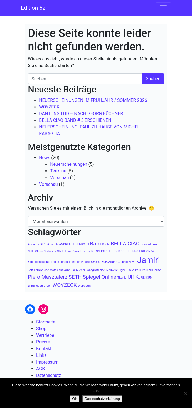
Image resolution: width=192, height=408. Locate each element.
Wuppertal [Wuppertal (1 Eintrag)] (85, 286)
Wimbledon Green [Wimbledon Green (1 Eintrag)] (39, 286)
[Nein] (185, 393)
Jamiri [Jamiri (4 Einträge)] (148, 260)
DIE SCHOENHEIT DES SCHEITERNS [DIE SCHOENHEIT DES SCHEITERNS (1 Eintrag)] (114, 251)
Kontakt (43, 348)
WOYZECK (49, 107)
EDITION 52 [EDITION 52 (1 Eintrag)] (147, 251)
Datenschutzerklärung (102, 399)
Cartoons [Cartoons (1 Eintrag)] (50, 251)
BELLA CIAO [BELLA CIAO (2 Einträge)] (125, 243)
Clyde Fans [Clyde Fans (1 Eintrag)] (64, 251)
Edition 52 (33, 7)
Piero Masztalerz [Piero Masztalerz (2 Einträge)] (47, 277)
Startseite (45, 322)
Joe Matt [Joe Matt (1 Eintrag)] (50, 270)
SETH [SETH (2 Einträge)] (75, 277)
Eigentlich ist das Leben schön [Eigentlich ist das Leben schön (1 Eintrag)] (48, 262)
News (44, 157)
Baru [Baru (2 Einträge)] (95, 243)
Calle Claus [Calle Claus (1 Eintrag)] (35, 251)
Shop (41, 328)
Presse (43, 342)
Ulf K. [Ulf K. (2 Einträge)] (133, 277)
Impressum (47, 362)
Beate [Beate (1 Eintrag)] (106, 244)
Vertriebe (45, 335)
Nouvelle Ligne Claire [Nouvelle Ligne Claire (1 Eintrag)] (120, 270)
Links (41, 355)
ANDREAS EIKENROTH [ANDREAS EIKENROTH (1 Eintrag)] (74, 244)
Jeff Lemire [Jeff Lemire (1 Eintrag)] (35, 270)
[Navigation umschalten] (163, 7)
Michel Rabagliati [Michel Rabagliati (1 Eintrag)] (87, 270)
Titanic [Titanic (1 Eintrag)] (121, 278)
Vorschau (59, 177)
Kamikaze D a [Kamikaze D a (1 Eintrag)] (66, 270)
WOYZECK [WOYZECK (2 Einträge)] (64, 285)
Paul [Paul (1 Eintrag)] (138, 270)
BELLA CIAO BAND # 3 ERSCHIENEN (75, 120)
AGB (40, 368)
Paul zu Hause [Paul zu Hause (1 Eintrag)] (151, 270)
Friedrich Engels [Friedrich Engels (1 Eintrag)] (79, 262)
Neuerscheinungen (68, 164)
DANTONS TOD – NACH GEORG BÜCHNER (81, 113)
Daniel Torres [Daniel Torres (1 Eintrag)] (81, 251)
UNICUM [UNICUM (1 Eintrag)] (146, 278)
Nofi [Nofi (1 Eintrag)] (102, 270)
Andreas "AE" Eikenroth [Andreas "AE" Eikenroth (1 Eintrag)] (43, 244)
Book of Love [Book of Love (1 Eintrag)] (149, 244)
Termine (58, 171)
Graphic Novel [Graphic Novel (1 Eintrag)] (127, 262)
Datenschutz (48, 375)
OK (74, 399)
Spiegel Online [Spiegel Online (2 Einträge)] (99, 277)
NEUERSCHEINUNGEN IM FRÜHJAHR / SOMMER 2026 (93, 100)
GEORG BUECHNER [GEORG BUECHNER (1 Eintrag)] (103, 262)
